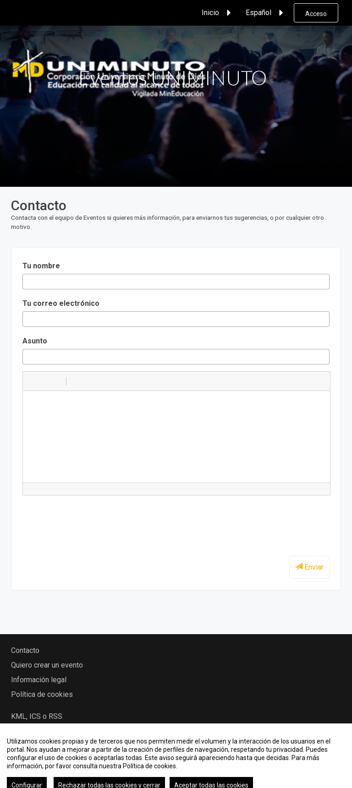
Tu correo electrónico (60, 303)
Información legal (38, 679)
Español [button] (266, 12)
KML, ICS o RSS (36, 716)
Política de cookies (42, 694)
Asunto (34, 341)
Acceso (316, 13)
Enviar (309, 567)
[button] (33, 381)
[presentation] (92, 520)
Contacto (25, 650)
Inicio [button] (218, 12)
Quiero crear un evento (47, 665)
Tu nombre (41, 265)
